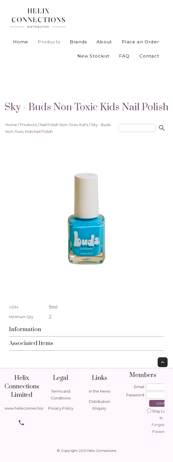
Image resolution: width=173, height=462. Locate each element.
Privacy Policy (60, 408)
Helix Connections (101, 450)
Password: (135, 395)
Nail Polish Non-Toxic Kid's (64, 124)
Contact (149, 56)
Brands (78, 41)
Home (20, 41)
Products (49, 41)
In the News (99, 391)
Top (163, 362)
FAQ (124, 56)
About (104, 41)
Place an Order (140, 41)
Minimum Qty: (21, 317)
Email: (139, 387)
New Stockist (93, 56)
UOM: (14, 307)
